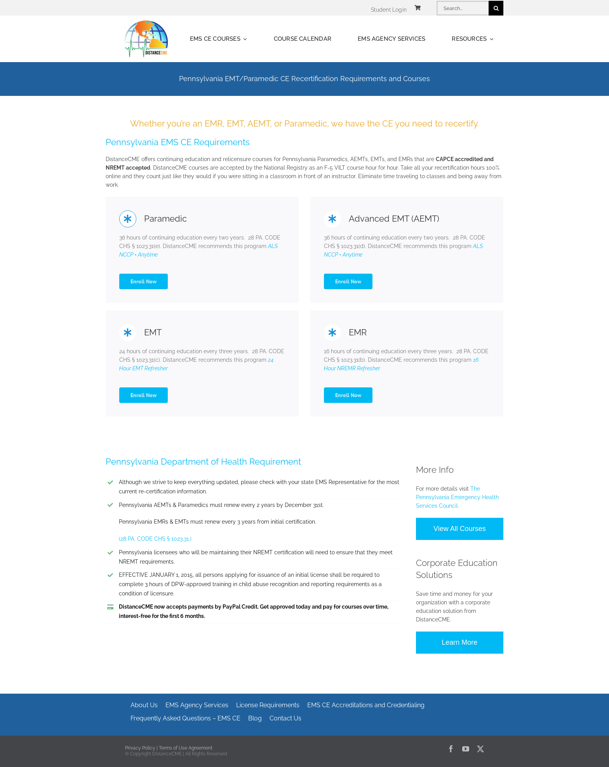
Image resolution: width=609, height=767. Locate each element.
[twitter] (480, 748)
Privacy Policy (140, 748)
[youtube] (465, 748)
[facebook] (450, 748)
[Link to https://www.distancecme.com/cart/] (417, 7)
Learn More (459, 642)
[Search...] (463, 8)
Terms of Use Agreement (185, 748)
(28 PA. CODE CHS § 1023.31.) (155, 539)
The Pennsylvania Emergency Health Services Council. (457, 497)
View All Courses (459, 529)
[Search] (496, 8)
